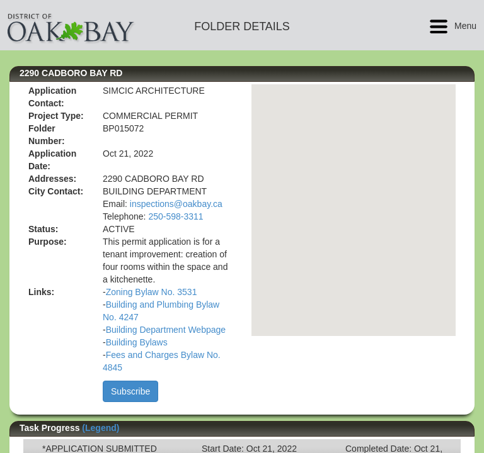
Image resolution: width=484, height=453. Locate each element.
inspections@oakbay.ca (176, 204)
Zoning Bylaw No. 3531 (151, 292)
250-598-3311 (175, 216)
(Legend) (100, 428)
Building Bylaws (137, 342)
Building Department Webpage (166, 330)
